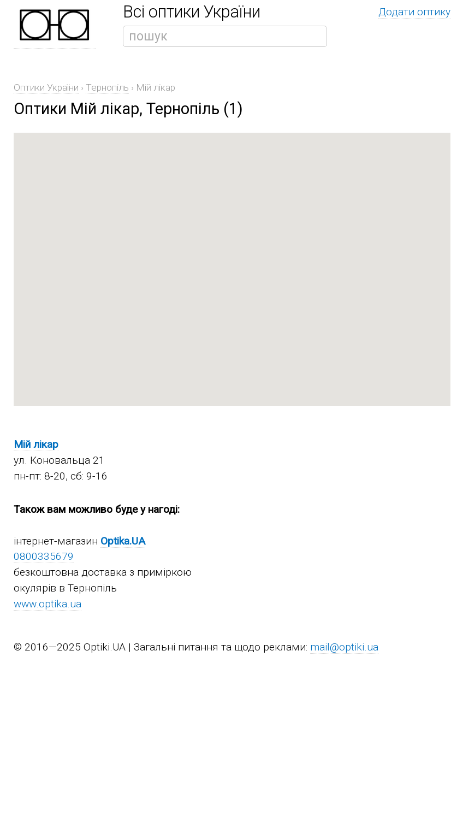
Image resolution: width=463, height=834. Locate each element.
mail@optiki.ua (344, 647)
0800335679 (44, 556)
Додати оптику (414, 11)
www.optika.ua (47, 604)
